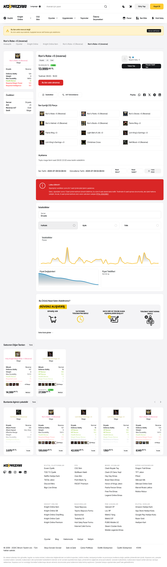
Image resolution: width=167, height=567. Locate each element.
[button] (161, 402)
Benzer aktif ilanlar (153, 31)
